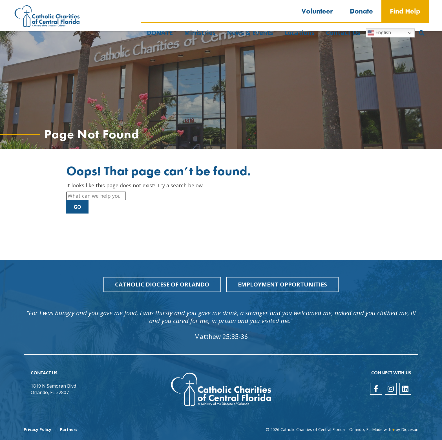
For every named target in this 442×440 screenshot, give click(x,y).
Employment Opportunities (282, 284)
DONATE (160, 32)
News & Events (250, 32)
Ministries (200, 32)
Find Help (405, 11)
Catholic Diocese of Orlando (162, 284)
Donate (361, 11)
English (379, 32)
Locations (299, 32)
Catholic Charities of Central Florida (312, 429)
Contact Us (343, 32)
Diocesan (409, 429)
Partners (69, 429)
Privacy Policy (37, 429)
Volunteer (317, 11)
